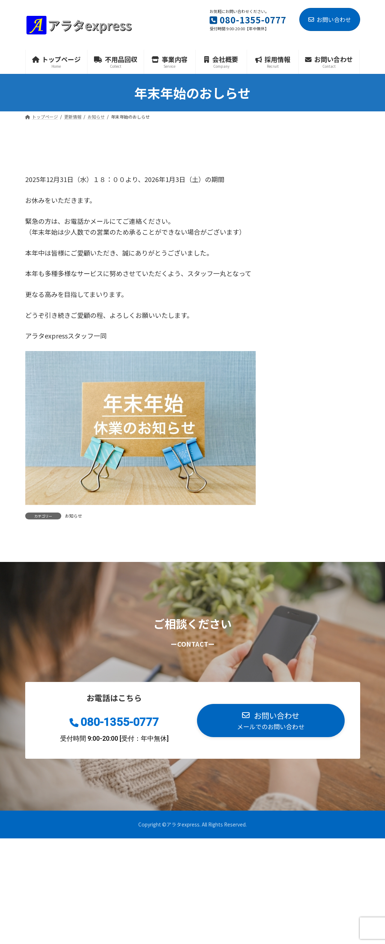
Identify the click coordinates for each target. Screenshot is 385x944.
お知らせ (73, 516)
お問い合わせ (329, 19)
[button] (271, 720)
